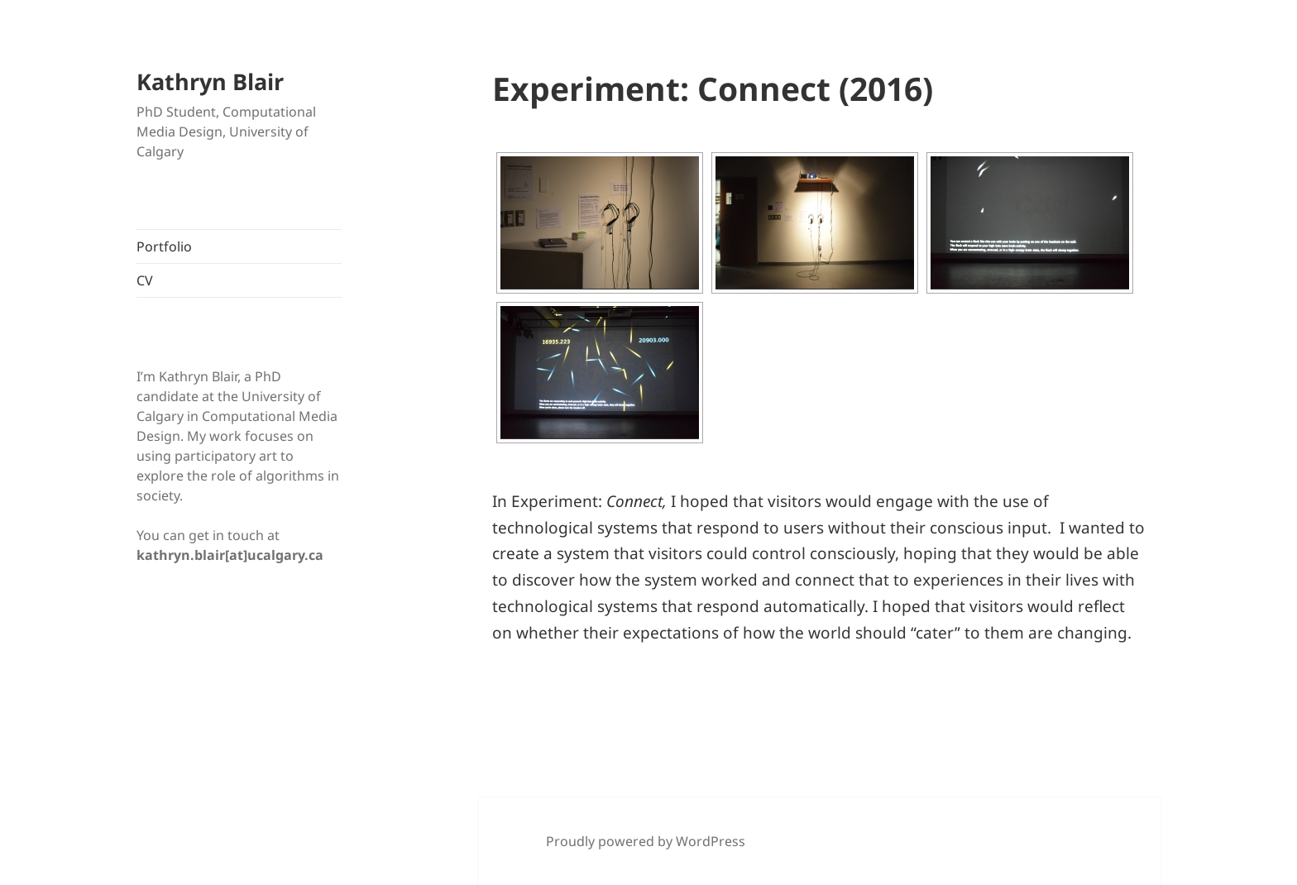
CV (144, 280)
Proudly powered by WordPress (645, 841)
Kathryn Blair (210, 81)
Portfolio (164, 246)
